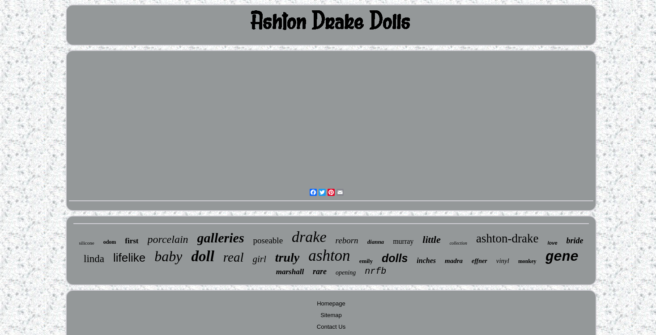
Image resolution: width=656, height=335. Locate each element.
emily (366, 261)
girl (259, 259)
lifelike (129, 257)
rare (320, 271)
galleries (220, 237)
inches (426, 260)
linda (94, 258)
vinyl (502, 260)
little (431, 239)
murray (403, 241)
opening (346, 272)
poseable (268, 240)
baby (168, 256)
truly (287, 257)
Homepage (331, 303)
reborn (347, 240)
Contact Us (331, 326)
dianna (375, 241)
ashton (329, 255)
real (233, 257)
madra (454, 260)
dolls (395, 258)
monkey (527, 261)
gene (562, 257)
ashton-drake (507, 238)
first (131, 241)
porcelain (168, 239)
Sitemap (331, 315)
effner (479, 261)
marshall (290, 271)
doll (202, 256)
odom (109, 242)
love (553, 243)
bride (575, 240)
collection (458, 243)
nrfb (375, 271)
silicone (86, 243)
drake (309, 237)
